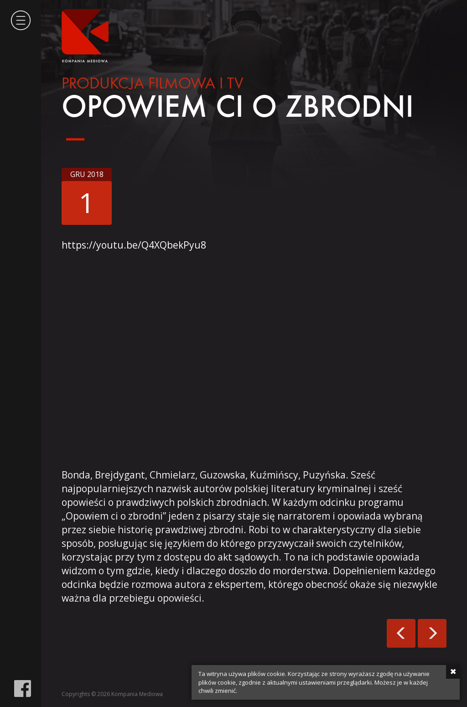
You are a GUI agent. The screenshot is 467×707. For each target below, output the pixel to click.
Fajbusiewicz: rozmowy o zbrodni (432, 633)
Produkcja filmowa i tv (152, 84)
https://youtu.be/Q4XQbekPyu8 (134, 245)
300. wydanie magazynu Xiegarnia (401, 633)
